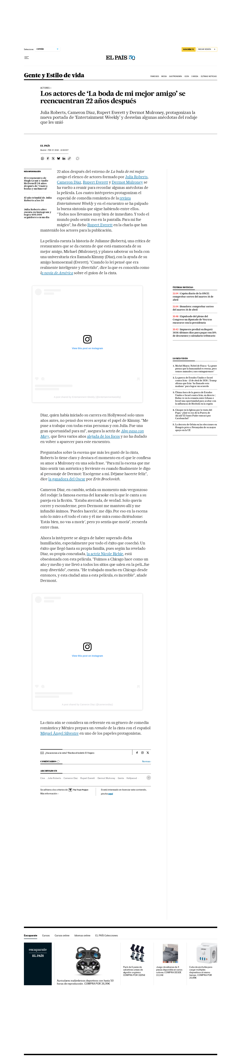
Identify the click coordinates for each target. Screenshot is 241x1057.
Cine (42, 778)
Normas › (146, 761)
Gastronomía (175, 76)
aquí (110, 793)
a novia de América (57, 273)
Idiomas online (82, 935)
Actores (45, 88)
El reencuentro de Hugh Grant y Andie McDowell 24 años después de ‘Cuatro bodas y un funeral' (36, 183)
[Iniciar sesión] (207, 49)
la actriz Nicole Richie (105, 553)
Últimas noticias (209, 76)
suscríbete (188, 49)
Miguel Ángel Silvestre (59, 733)
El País (45, 145)
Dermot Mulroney (127, 182)
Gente (121, 778)
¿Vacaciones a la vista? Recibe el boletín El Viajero (69, 753)
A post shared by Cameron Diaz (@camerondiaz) (87, 704)
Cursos (46, 935)
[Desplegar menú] (26, 57)
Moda (164, 76)
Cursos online (62, 935)
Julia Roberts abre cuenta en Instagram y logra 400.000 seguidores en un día (37, 213)
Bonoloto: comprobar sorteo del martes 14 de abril (193, 308)
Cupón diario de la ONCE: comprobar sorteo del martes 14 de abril (193, 296)
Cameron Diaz (69, 182)
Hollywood (132, 778)
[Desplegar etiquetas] (148, 777)
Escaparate (30, 935)
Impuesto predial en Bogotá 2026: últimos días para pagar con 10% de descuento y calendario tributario (194, 332)
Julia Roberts (136, 176)
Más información (49, 793)
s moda (194, 76)
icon (187, 76)
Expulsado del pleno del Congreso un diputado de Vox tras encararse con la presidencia (192, 319)
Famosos (154, 76)
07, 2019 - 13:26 (58, 150)
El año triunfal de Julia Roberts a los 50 (38, 199)
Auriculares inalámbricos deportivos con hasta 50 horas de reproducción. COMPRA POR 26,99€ (85, 982)
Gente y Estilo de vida (54, 75)
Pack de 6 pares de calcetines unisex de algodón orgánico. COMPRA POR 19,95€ (134, 971)
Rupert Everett (95, 182)
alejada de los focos (103, 436)
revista (125, 198)
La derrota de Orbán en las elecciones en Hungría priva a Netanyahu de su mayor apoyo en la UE (196, 427)
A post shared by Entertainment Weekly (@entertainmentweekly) (87, 397)
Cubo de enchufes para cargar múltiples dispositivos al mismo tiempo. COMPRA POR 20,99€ (200, 972)
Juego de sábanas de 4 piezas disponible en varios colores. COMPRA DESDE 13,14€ (169, 971)
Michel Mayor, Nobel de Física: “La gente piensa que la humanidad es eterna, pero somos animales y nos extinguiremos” (196, 368)
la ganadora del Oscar (66, 479)
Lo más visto (180, 358)
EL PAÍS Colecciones (106, 935)
